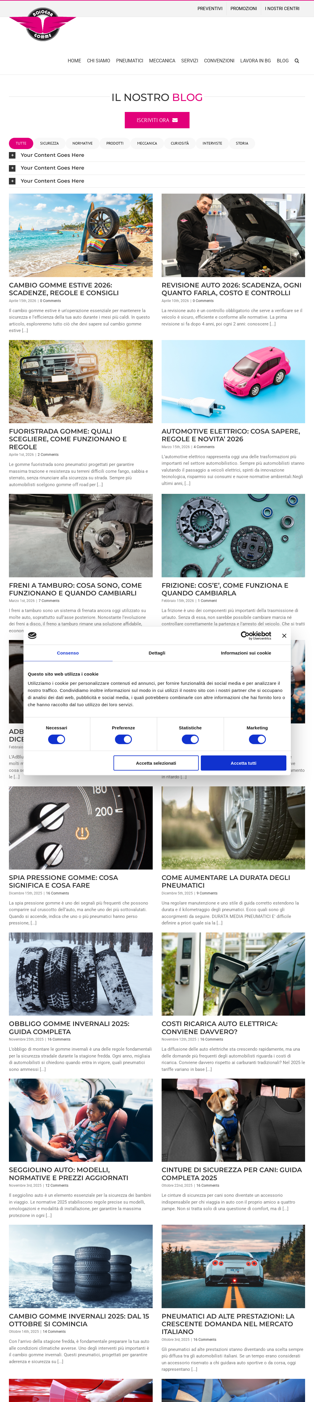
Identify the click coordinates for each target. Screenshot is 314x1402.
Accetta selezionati (156, 763)
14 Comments (54, 1332)
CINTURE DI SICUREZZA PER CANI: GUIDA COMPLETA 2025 (232, 1174)
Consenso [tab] (68, 652)
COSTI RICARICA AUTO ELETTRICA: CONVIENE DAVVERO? (219, 1028)
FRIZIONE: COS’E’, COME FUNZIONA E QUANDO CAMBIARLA (225, 589)
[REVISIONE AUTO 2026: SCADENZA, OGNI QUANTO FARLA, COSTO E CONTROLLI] (233, 235)
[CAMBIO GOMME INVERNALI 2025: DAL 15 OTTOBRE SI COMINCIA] (81, 1266)
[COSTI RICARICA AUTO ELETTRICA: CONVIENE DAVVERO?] (233, 974)
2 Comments (48, 455)
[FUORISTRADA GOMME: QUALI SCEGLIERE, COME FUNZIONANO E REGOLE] (81, 381)
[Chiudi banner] (284, 635)
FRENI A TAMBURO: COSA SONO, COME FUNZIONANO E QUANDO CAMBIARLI (75, 589)
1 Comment (207, 601)
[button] (297, 60)
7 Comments (49, 601)
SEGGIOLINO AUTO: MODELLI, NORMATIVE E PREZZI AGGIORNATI (68, 1174)
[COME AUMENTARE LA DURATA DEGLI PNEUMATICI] (233, 828)
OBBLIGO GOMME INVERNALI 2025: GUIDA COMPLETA (69, 1028)
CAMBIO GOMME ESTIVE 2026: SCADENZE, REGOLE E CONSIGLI (64, 289)
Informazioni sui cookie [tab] (246, 652)
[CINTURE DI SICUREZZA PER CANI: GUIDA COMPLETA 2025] (233, 1120)
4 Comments (204, 447)
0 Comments (50, 301)
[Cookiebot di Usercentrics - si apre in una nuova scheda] (245, 635)
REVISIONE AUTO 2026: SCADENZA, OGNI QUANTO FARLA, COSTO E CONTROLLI (232, 289)
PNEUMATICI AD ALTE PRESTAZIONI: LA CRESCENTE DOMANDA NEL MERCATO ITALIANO (228, 1324)
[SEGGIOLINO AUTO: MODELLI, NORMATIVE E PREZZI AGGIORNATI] (81, 1120)
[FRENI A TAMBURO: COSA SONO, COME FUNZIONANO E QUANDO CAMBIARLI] (81, 535)
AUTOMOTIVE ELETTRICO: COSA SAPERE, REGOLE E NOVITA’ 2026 (231, 435)
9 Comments (207, 893)
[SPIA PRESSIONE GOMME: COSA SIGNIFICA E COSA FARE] (81, 828)
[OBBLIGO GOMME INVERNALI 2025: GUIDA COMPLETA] (81, 974)
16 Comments (57, 893)
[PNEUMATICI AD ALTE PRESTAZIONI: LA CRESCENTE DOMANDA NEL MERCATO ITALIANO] (233, 1266)
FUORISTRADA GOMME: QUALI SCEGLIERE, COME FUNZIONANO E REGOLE (68, 439)
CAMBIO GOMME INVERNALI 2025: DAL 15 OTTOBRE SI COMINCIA (79, 1320)
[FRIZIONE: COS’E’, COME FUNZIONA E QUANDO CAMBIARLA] (233, 535)
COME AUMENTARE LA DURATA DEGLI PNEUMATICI (226, 881)
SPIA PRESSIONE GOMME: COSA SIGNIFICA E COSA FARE (63, 881)
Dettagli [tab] (157, 652)
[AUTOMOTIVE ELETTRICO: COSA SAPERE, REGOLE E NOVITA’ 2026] (233, 381)
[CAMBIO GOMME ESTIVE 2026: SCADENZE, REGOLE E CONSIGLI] (81, 235)
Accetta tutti (244, 763)
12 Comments (56, 1185)
